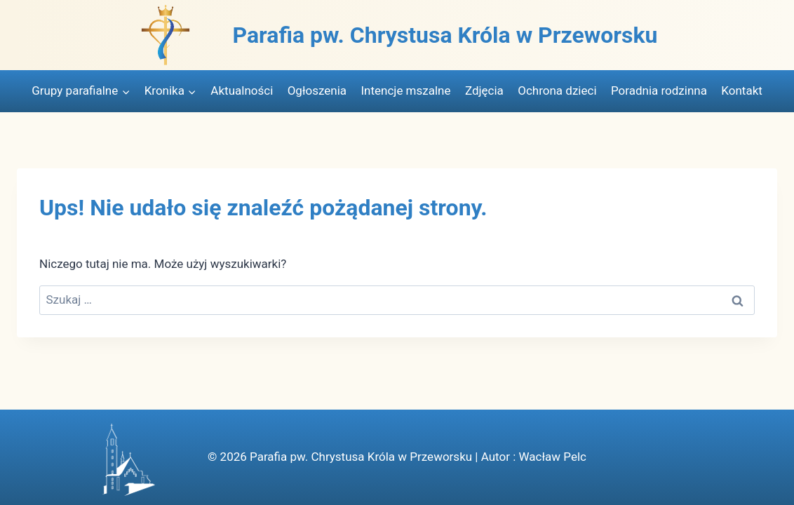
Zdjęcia (484, 90)
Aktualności (241, 90)
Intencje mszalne (405, 90)
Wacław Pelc (552, 457)
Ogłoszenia (317, 90)
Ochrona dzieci (557, 90)
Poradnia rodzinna (659, 90)
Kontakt (741, 90)
